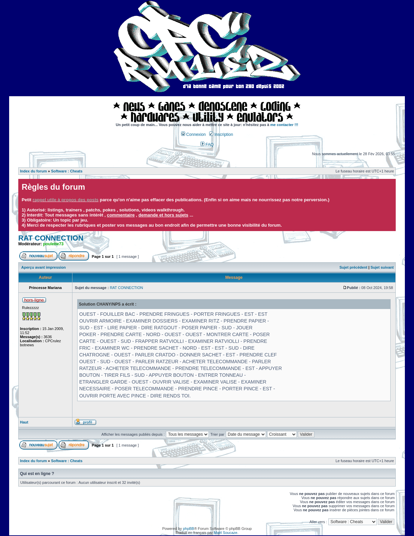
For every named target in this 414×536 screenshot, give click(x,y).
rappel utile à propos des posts (65, 199)
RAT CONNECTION (51, 238)
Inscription (221, 134)
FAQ (207, 144)
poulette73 (53, 244)
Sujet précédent (354, 267)
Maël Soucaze (225, 533)
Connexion (193, 134)
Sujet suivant (381, 267)
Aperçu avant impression (43, 267)
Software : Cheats (67, 171)
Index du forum (33, 171)
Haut (24, 422)
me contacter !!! (284, 125)
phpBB (188, 529)
